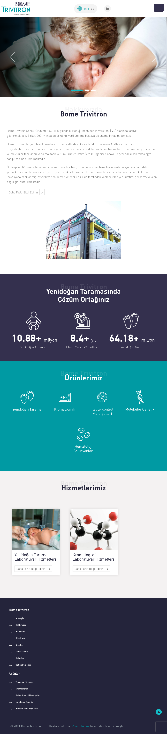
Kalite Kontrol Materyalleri (28, 695)
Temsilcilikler (21, 651)
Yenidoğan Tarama (24, 681)
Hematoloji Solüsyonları (26, 708)
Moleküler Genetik (24, 702)
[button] (12, 57)
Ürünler (19, 644)
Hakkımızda (20, 624)
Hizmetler (20, 631)
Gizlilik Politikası (23, 664)
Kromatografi (21, 688)
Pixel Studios (80, 726)
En (92, 8)
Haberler (19, 658)
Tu (86, 8)
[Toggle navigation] (159, 8)
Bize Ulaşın (20, 638)
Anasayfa (19, 618)
